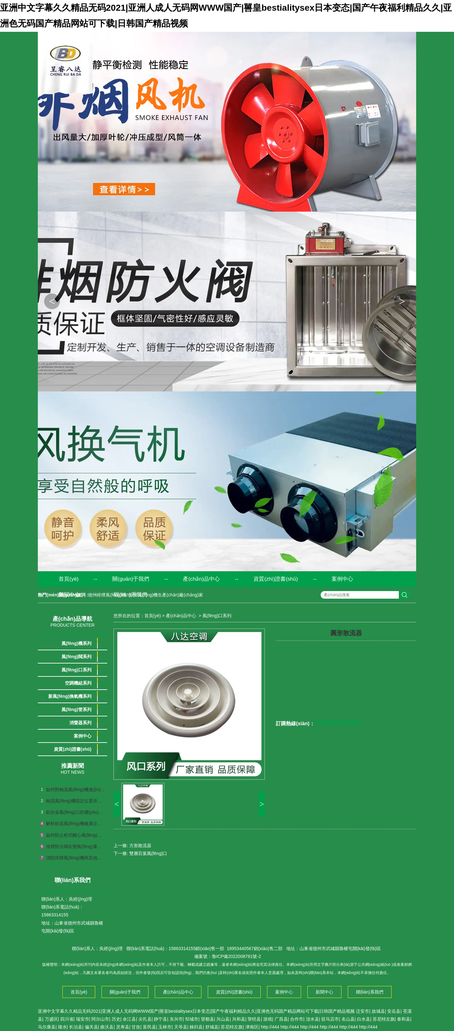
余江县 (129, 1019)
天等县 (180, 1026)
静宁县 (160, 1019)
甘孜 (135, 1026)
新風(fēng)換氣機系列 (69, 696)
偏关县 (91, 1026)
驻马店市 (330, 1019)
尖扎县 (145, 1019)
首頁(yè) (69, 579)
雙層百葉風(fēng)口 (148, 853)
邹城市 (191, 1019)
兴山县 (223, 1019)
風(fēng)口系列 (76, 669)
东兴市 (176, 1019)
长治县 (75, 1026)
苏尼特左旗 (384, 1019)
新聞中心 (69, 595)
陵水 (62, 1026)
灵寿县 (122, 1026)
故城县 (378, 1011)
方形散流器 (140, 845)
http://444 (270, 1026)
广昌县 (281, 1019)
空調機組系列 (78, 683)
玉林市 (165, 1026)
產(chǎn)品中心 (201, 579)
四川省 (66, 1019)
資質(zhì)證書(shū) (275, 579)
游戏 (267, 1019)
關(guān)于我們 (130, 579)
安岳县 (393, 1011)
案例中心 (342, 579)
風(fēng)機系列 (76, 643)
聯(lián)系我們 (130, 595)
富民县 (149, 1026)
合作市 (296, 1019)
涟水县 (312, 1019)
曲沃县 (107, 1026)
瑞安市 (82, 1019)
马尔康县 (46, 1026)
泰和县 (403, 1019)
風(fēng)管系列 (76, 709)
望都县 (207, 1019)
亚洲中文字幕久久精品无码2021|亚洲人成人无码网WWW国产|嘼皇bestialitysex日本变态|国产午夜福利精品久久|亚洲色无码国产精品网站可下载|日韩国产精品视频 (196, 1011)
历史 (116, 1019)
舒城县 (211, 1026)
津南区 (252, 1026)
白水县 (363, 1019)
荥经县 (254, 1019)
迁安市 (362, 1011)
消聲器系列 (80, 722)
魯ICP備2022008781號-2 (236, 956)
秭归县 (196, 1026)
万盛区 (51, 1019)
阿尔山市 (100, 1019)
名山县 (348, 1019)
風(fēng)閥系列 (76, 656)
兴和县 (238, 1019)
